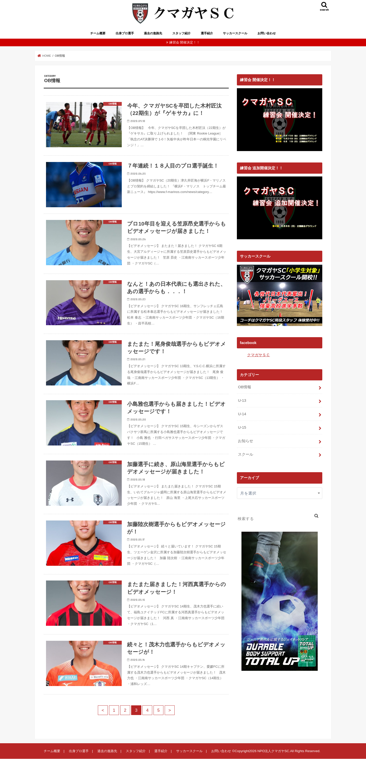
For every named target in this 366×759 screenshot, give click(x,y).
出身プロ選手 (125, 33)
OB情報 (244, 387)
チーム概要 (97, 33)
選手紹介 (207, 33)
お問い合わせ (266, 33)
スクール (245, 454)
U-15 (242, 427)
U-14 (242, 414)
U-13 (242, 400)
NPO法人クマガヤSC (273, 751)
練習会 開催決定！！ (184, 42)
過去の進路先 (153, 33)
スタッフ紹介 (181, 33)
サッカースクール (235, 33)
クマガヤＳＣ (258, 355)
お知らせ (245, 441)
